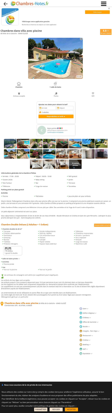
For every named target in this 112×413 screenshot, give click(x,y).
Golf (83, 349)
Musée (84, 326)
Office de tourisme (88, 322)
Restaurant (86, 335)
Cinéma (84, 340)
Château (85, 317)
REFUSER (56, 409)
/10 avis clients (106, 31)
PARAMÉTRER (40, 409)
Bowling (85, 344)
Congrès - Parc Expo (89, 331)
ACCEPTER (71, 409)
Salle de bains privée (10, 259)
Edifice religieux (87, 313)
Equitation (85, 353)
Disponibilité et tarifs (102, 225)
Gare (83, 308)
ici (76, 406)
